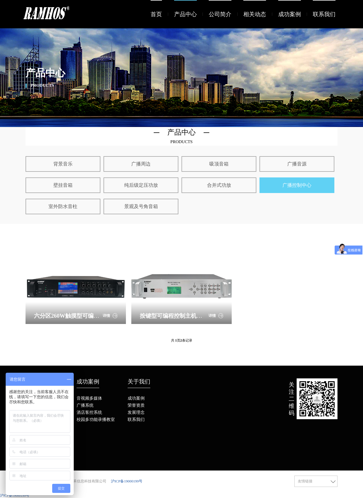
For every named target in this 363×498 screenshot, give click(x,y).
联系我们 (324, 14)
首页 (156, 14)
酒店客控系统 (89, 412)
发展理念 (136, 412)
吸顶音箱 (219, 164)
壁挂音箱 (63, 185)
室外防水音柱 (62, 206)
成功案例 (289, 14)
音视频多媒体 (89, 398)
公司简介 (220, 14)
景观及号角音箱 (141, 206)
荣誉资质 (136, 405)
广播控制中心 (296, 185)
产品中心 (185, 14)
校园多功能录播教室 (96, 419)
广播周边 (141, 164)
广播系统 (85, 405)
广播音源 (297, 164)
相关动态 (254, 14)
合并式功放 (219, 185)
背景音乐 (63, 164)
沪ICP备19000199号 (126, 481)
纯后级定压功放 (141, 185)
